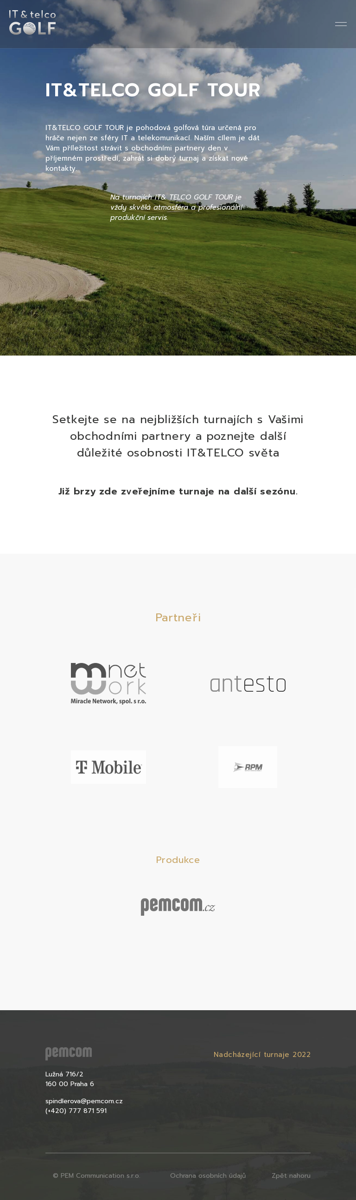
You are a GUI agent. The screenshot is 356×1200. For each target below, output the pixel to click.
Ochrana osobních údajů (208, 1176)
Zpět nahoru (291, 1176)
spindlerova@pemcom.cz (84, 1101)
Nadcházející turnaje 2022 (262, 1055)
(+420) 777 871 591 (76, 1111)
